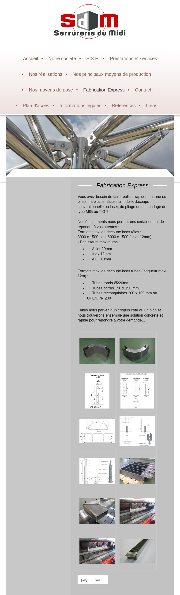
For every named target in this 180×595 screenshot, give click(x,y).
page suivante (93, 580)
